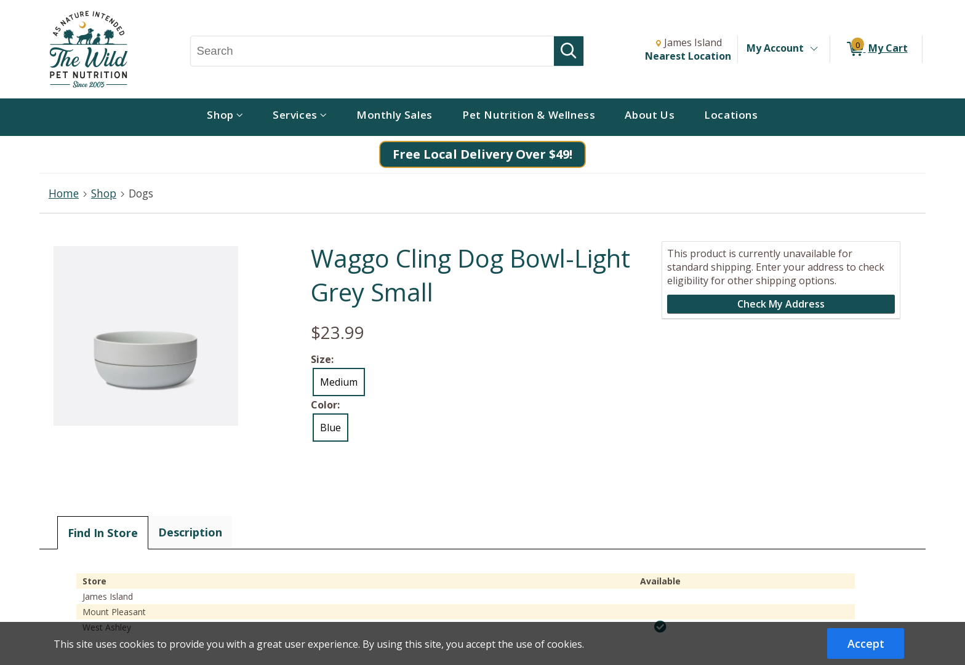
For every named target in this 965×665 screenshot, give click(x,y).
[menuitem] (224, 117)
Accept (865, 643)
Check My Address (781, 304)
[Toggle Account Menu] (813, 49)
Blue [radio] (330, 427)
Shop (103, 193)
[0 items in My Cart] (876, 49)
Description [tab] (190, 532)
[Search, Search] (373, 51)
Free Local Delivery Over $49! (482, 154)
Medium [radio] (339, 382)
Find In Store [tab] (103, 532)
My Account (775, 48)
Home (64, 193)
